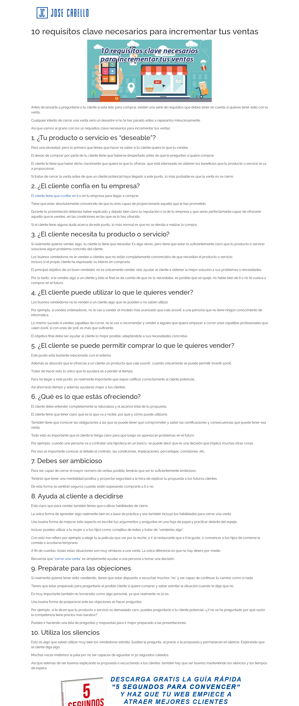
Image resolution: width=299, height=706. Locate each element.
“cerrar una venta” (67, 559)
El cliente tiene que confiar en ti (54, 196)
